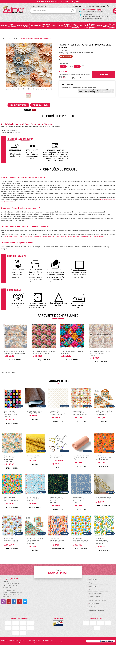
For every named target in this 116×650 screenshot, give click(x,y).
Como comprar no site (95, 590)
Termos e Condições (94, 596)
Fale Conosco (101, 6)
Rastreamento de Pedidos (96, 610)
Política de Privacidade (95, 593)
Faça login (43, 6)
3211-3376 (7, 596)
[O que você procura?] (72, 11)
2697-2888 (7, 587)
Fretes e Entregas (94, 603)
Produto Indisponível (15, 336)
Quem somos (90, 6)
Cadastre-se (111, 6)
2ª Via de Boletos (94, 607)
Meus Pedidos (78, 6)
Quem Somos (93, 586)
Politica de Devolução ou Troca (97, 600)
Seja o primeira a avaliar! (65, 60)
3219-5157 (87, 15)
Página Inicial (93, 579)
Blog (90, 583)
